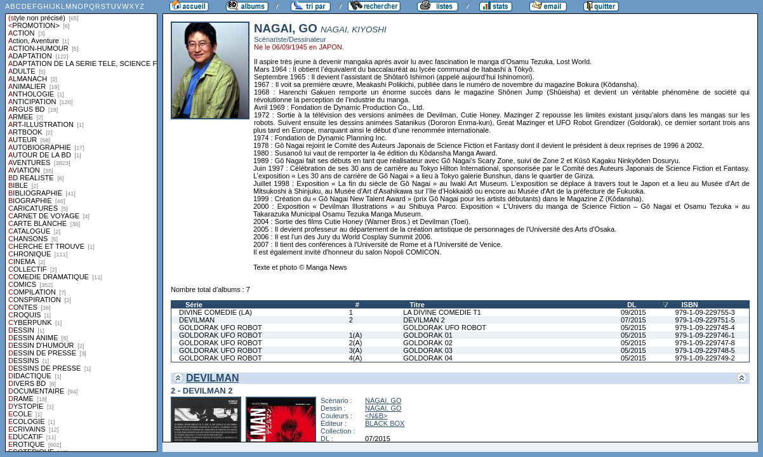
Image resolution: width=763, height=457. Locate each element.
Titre (417, 304)
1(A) (355, 335)
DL (632, 304)
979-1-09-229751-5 (705, 320)
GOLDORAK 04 (428, 358)
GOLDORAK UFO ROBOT (220, 327)
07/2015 (633, 320)
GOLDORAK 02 (428, 343)
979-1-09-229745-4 (705, 327)
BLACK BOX (384, 423)
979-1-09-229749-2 (705, 358)
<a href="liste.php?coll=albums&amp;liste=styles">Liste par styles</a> (81, 226)
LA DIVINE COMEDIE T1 (442, 312)
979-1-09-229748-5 (705, 350)
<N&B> (376, 416)
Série (193, 304)
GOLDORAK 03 (428, 350)
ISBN (690, 304)
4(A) (355, 358)
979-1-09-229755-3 (705, 312)
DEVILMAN (197, 320)
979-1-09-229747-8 (705, 343)
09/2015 (633, 312)
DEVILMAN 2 (423, 320)
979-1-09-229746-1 (705, 335)
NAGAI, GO (383, 400)
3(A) (355, 350)
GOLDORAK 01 (428, 335)
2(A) (355, 343)
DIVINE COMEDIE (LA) (215, 312)
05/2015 (633, 327)
